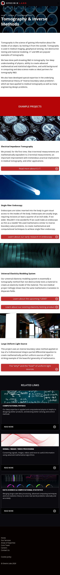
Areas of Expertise (8, 543)
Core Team (5, 545)
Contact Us (5, 550)
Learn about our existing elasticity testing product (31, 307)
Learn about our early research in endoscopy (33, 236)
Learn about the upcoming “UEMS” (35, 298)
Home (3, 538)
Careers (4, 548)
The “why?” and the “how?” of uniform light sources (33, 367)
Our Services (6, 540)
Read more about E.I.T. (38, 168)
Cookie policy (6, 557)
